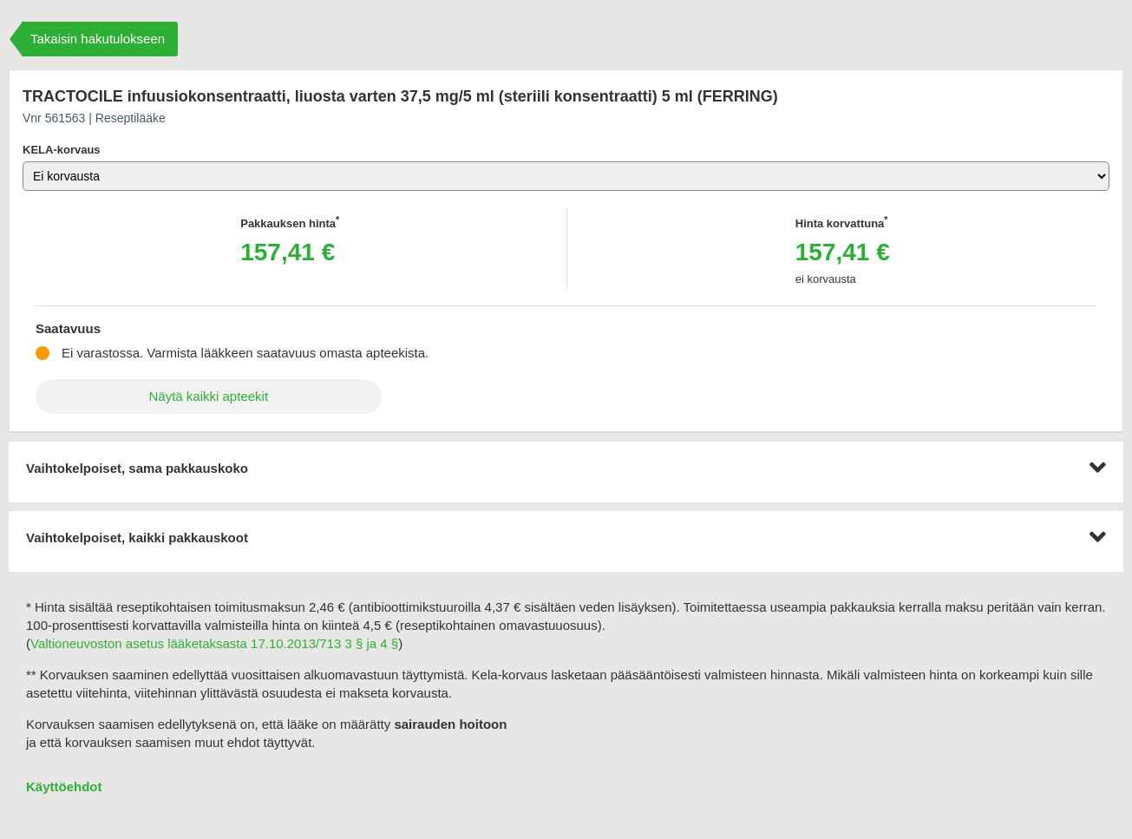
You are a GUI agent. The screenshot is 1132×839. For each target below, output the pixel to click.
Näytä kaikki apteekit (209, 396)
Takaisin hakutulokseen (97, 38)
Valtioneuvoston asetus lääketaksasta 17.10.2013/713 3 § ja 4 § (214, 643)
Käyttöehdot (64, 786)
